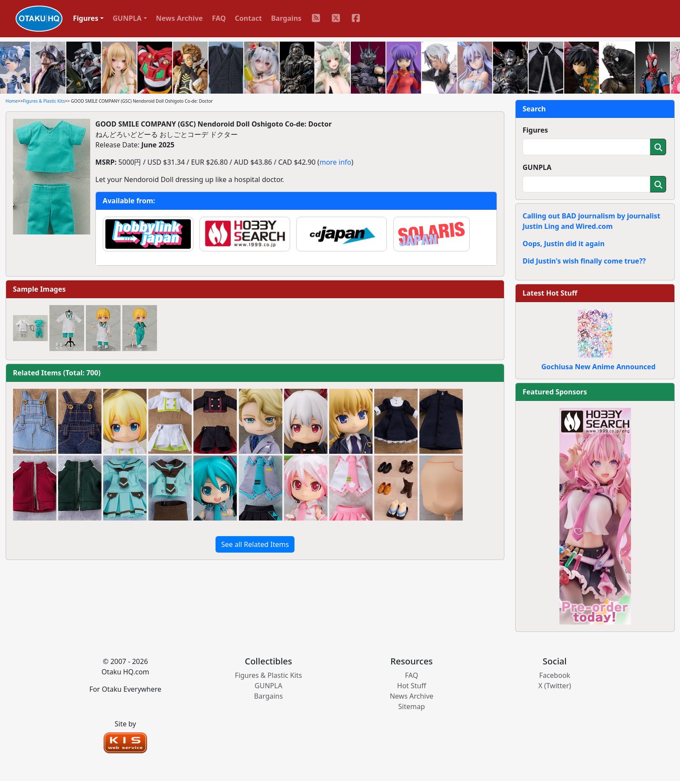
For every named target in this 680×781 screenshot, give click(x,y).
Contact (248, 18)
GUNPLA (537, 167)
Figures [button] (85, 18)
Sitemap (411, 706)
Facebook (554, 675)
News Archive (179, 18)
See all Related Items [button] (255, 544)
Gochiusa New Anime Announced (598, 366)
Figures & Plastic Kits (44, 101)
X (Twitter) (554, 685)
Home (12, 101)
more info (335, 162)
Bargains (286, 18)
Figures (535, 130)
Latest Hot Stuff (550, 293)
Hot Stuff (411, 685)
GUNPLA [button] (127, 18)
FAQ (219, 18)
